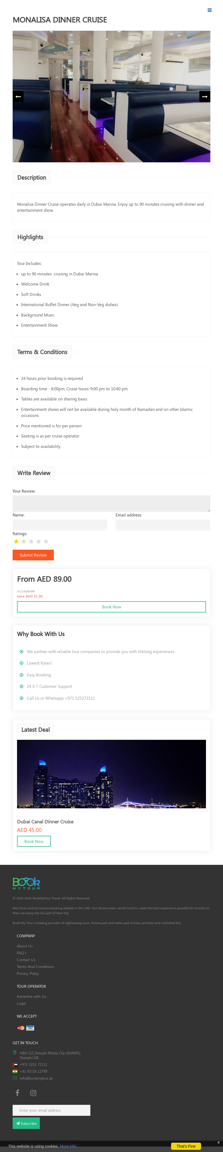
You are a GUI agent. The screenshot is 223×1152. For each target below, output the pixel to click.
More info (68, 1146)
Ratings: (20, 533)
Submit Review (33, 555)
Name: (18, 515)
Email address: (129, 515)
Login (21, 1003)
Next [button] (204, 96)
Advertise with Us (31, 996)
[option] (111, 96)
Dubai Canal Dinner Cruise (45, 821)
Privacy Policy (28, 973)
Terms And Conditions (35, 966)
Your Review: (24, 491)
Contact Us (26, 959)
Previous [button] (18, 96)
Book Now (111, 606)
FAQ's (21, 952)
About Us (25, 945)
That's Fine (186, 1146)
